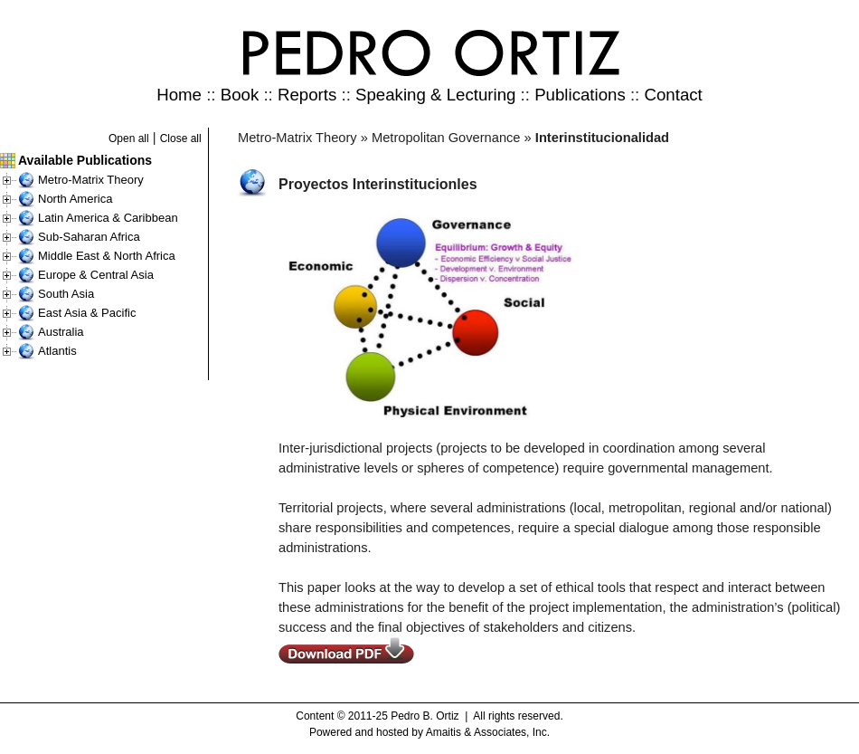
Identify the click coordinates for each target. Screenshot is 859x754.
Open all (129, 138)
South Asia (66, 294)
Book (240, 94)
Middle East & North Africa (106, 255)
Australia (61, 332)
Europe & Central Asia (96, 275)
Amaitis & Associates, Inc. (488, 732)
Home (179, 94)
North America (75, 198)
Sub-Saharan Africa (89, 236)
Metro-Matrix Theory (91, 179)
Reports (307, 94)
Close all (181, 138)
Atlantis (57, 351)
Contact (673, 94)
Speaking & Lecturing (435, 94)
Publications (580, 94)
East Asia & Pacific (87, 313)
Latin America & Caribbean (108, 217)
